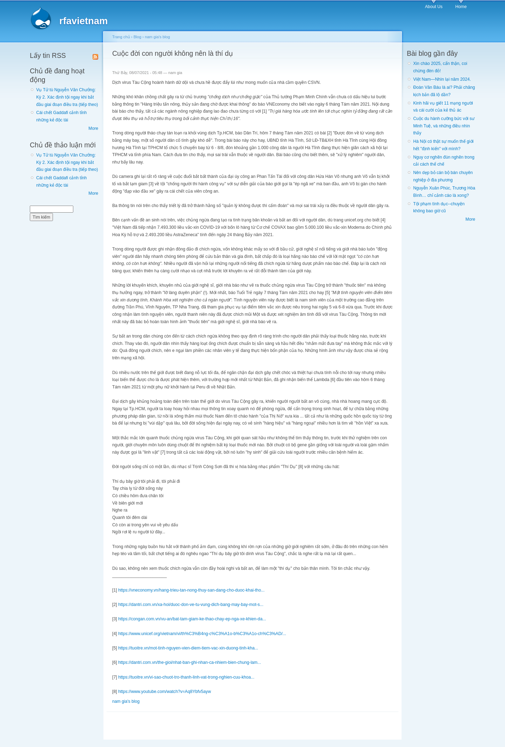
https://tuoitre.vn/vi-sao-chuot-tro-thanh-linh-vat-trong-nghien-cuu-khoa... (186, 677)
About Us (434, 6)
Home (460, 6)
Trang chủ (121, 37)
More (93, 128)
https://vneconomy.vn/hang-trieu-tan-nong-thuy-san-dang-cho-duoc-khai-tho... (191, 590)
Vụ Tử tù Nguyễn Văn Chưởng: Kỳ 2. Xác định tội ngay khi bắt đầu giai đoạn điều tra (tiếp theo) (67, 97)
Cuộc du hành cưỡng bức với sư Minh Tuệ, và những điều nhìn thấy (443, 125)
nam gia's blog (157, 37)
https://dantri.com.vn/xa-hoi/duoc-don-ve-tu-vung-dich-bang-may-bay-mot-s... (190, 604)
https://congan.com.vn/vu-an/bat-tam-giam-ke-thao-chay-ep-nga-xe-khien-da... (192, 618)
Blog (137, 37)
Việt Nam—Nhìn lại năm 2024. (442, 79)
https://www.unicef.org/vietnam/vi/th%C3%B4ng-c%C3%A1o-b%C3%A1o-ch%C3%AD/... (202, 633)
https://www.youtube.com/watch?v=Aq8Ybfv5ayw (164, 691)
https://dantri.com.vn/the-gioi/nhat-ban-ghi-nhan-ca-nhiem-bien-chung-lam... (189, 662)
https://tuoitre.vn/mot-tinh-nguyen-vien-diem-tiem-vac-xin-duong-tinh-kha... (188, 648)
